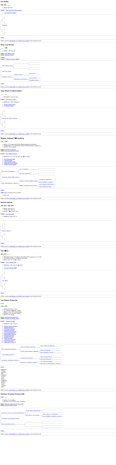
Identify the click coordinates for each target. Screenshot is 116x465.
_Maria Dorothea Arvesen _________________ (13, 452)
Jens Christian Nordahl (9, 170)
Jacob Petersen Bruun (11, 106)
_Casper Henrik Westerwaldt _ (33, 436)
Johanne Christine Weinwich (11, 347)
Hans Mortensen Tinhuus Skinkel (14, 10)
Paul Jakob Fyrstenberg (10, 160)
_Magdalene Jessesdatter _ (21, 86)
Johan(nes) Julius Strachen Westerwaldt (14, 429)
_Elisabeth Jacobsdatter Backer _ (10, 384)
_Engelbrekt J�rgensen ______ (47, 192)
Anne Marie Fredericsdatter (10, 127)
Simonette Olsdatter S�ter (10, 285)
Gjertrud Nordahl (8, 171)
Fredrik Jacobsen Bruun (10, 111)
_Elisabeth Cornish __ (7, 83)
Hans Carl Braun (7, 76)
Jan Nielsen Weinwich (8, 378)
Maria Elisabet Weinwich (10, 355)
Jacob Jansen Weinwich (9, 354)
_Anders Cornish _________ (21, 80)
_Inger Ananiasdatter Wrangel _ (10, 196)
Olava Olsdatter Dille (11, 280)
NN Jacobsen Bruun (9, 113)
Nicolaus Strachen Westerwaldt (11, 445)
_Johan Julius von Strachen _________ (52, 440)
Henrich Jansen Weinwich (10, 353)
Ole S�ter (5, 300)
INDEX (2, 41)
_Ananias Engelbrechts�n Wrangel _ (29, 194)
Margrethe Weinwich (9, 351)
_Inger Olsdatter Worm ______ (47, 200)
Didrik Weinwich (8, 359)
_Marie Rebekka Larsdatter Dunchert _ (52, 442)
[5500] (28, 167)
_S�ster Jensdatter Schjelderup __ (29, 199)
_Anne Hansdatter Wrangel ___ (47, 195)
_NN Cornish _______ (34, 79)
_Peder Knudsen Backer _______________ (50, 380)
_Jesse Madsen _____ (34, 84)
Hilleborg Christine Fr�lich (12, 63)
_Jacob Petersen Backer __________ (29, 382)
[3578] (2, 324)
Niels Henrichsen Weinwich (11, 338)
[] (2, 206)
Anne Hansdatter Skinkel (10, 12)
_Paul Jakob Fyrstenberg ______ (10, 183)
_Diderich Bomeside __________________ (50, 372)
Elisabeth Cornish (9, 58)
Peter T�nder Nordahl (11, 164)
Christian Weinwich (9, 362)
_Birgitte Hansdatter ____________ (28, 186)
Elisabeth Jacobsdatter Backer (12, 340)
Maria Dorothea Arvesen (11, 430)
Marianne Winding (10, 342)
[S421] (5, 206)
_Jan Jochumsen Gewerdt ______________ (50, 386)
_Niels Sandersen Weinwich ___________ (50, 367)
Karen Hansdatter (10, 228)
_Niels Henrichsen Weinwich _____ (10, 371)
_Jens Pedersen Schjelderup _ (47, 198)
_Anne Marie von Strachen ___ (33, 441)
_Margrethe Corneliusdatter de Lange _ (50, 388)
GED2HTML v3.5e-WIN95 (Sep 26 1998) (19, 44)
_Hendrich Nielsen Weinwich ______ (29, 368)
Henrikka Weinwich (9, 358)
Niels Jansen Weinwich (9, 350)
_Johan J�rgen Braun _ (7, 70)
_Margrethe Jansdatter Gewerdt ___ (29, 387)
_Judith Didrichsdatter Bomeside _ (29, 374)
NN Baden (4, 27)
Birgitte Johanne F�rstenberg (11, 190)
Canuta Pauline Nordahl (10, 173)
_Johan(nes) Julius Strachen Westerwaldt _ (13, 438)
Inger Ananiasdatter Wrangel (12, 162)
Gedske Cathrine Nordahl (10, 175)
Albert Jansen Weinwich (10, 363)
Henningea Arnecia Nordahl (10, 174)
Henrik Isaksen (6, 246)
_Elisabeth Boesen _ (34, 87)
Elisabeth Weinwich (9, 349)
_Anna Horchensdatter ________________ (50, 383)
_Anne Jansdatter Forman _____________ (50, 375)
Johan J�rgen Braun (10, 57)
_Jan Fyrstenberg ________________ (28, 180)
